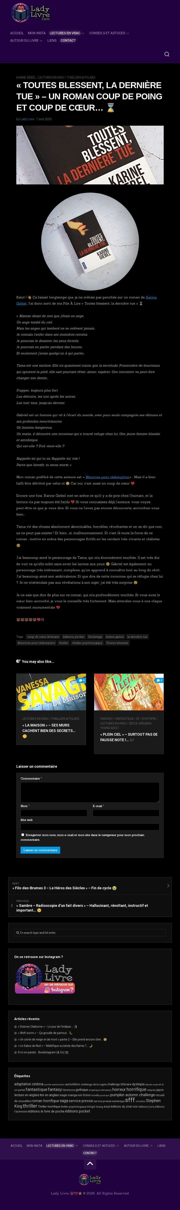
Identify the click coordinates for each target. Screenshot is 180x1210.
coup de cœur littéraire (43, 637)
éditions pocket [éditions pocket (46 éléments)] (77, 1111)
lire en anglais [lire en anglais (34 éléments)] (49, 1095)
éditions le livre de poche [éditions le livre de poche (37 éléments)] (46, 1111)
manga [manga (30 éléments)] (72, 1095)
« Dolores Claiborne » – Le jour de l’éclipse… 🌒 (47, 1026)
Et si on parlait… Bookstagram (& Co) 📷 (43, 1052)
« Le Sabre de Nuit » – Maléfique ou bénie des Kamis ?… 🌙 (55, 1045)
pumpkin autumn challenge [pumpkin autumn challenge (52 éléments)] (132, 1095)
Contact (68, 40)
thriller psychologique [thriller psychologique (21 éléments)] (73, 1106)
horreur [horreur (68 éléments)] (119, 1089)
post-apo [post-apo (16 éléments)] (105, 1095)
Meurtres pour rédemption (107, 477)
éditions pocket (73, 637)
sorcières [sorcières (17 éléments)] (140, 1101)
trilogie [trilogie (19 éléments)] (91, 1106)
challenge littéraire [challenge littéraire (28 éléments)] (119, 1084)
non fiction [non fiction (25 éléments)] (84, 1095)
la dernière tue (137, 637)
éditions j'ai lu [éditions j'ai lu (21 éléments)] (146, 1106)
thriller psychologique (87, 643)
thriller (63, 643)
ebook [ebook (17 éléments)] (148, 1084)
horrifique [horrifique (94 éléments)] (136, 1089)
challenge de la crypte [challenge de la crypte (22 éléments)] (94, 1084)
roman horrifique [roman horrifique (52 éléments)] (45, 1101)
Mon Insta (37, 33)
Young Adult (109, 728)
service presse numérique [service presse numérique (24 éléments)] (109, 1101)
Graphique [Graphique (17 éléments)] (94, 1090)
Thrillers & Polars (81, 77)
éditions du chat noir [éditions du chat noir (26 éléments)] (124, 1106)
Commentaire (31, 778)
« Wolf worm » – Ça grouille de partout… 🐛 (45, 1033)
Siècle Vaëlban (140, 723)
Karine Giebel (26, 77)
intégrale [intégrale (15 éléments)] (151, 1090)
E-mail (98, 806)
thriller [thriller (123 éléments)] (30, 1106)
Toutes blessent (117, 643)
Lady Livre (27, 119)
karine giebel (115, 637)
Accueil (17, 33)
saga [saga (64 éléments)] (64, 1100)
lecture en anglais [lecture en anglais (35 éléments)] (26, 1095)
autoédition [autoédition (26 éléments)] (72, 1084)
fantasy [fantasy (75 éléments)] (55, 1089)
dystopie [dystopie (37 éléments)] (138, 1084)
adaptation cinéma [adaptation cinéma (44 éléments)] (28, 1084)
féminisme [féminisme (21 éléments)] (69, 1089)
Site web (27, 820)
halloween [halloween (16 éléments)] (106, 1090)
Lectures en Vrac (65, 33)
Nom (25, 806)
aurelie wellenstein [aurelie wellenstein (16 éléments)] (54, 1084)
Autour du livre (24, 40)
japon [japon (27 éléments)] (160, 1090)
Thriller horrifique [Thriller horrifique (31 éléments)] (49, 1106)
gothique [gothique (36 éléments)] (82, 1090)
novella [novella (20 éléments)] (95, 1095)
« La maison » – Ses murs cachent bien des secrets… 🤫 (49, 730)
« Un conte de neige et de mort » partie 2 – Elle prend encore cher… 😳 (62, 1039)
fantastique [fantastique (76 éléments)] (36, 1089)
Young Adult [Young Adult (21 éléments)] (103, 1106)
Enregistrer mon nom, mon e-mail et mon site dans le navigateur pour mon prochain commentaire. (82, 837)
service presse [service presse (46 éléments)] (81, 1101)
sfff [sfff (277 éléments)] (130, 1100)
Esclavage (95, 637)
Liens (51, 40)
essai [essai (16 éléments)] (155, 1084)
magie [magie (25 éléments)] (63, 1095)
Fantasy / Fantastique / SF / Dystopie (128, 718)
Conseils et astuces (107, 33)
